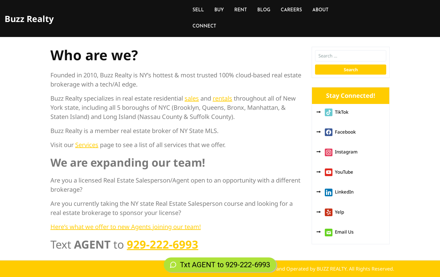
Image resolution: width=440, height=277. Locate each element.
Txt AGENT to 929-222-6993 (220, 264)
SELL (198, 10)
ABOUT (320, 10)
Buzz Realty (29, 18)
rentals (222, 98)
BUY (219, 10)
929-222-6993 (162, 244)
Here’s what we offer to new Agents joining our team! (125, 227)
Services (86, 145)
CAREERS (291, 10)
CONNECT (204, 26)
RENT (240, 10)
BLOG (263, 10)
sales (192, 98)
